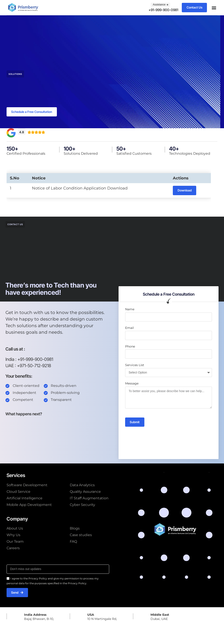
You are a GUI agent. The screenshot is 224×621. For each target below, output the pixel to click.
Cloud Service (18, 492)
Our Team (15, 542)
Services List (134, 365)
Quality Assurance (85, 492)
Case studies (81, 535)
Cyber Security (82, 505)
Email (129, 328)
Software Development (27, 485)
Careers (13, 548)
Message (131, 384)
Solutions (15, 74)
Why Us (13, 535)
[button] (213, 7)
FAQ (73, 542)
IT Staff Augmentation (89, 498)
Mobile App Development (29, 505)
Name (129, 310)
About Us (15, 529)
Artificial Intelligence (24, 498)
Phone (130, 347)
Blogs (75, 529)
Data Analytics (82, 485)
